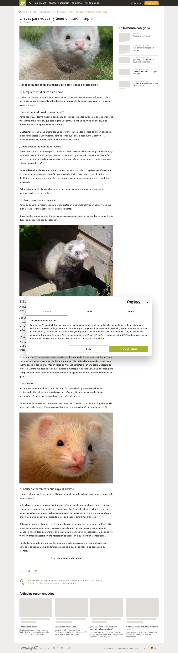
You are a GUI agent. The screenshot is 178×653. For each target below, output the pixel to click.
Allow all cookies (128, 349)
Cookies (118, 648)
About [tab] (131, 311)
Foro (105, 648)
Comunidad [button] (40, 3)
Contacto (143, 648)
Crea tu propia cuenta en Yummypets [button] (46, 583)
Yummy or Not (92, 3)
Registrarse (151, 3)
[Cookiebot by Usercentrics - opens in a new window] (129, 302)
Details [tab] (89, 311)
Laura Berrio (25, 22)
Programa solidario (59, 3)
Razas (111, 648)
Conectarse (136, 3)
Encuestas (77, 3)
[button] (21, 571)
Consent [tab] (47, 311)
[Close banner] (148, 302)
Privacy (125, 648)
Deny (88, 349)
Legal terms (133, 648)
